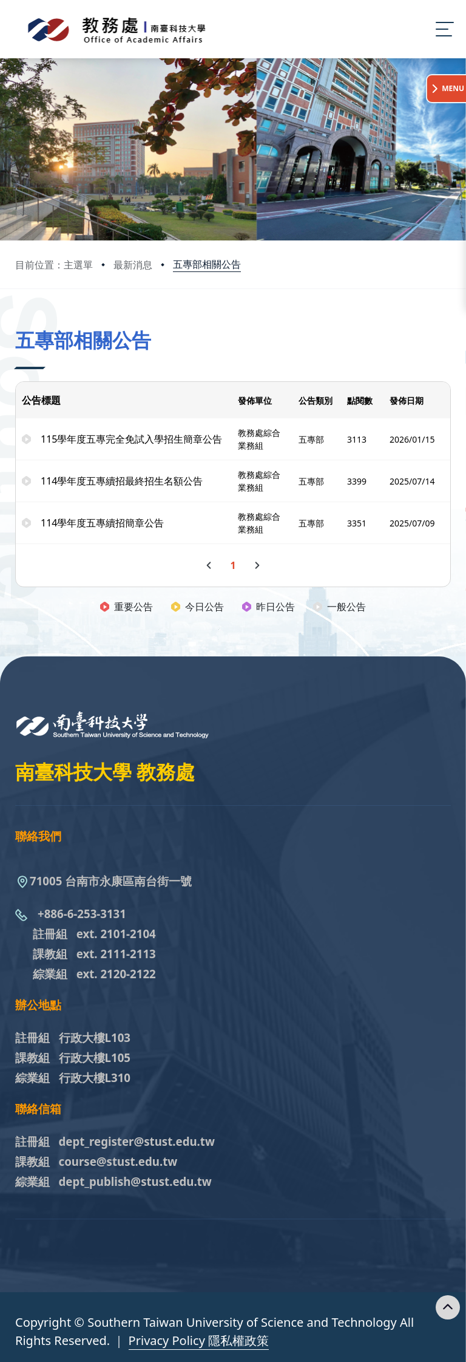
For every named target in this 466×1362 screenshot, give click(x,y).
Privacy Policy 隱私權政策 (199, 1340)
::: (18, 323)
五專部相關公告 (207, 264)
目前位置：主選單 (54, 264)
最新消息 (132, 264)
